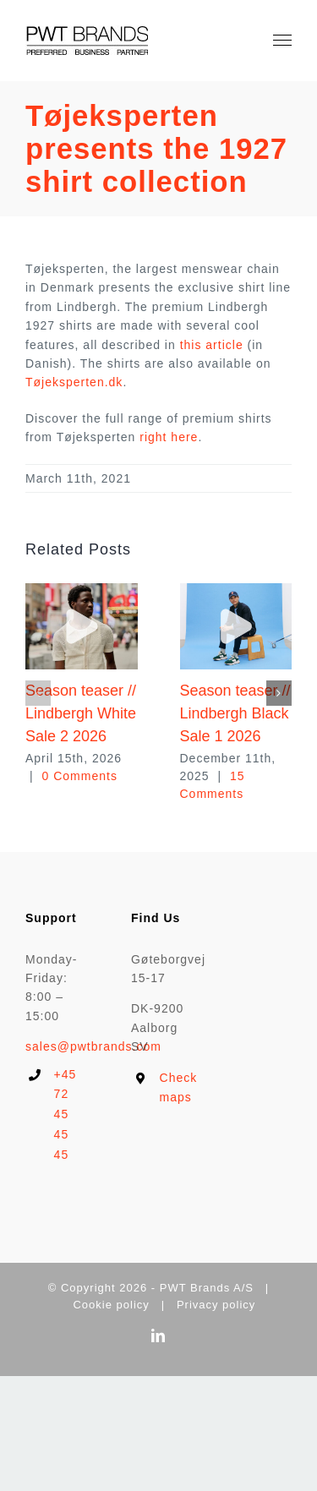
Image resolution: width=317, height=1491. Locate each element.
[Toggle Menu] (282, 40)
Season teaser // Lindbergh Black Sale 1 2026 (235, 713)
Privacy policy (216, 1304)
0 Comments (80, 776)
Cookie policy (111, 1304)
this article (211, 345)
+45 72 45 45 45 (65, 1114)
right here (168, 437)
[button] (38, 693)
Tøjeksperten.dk (74, 382)
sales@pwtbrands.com (93, 1046)
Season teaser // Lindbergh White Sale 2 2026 (80, 713)
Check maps (173, 1088)
